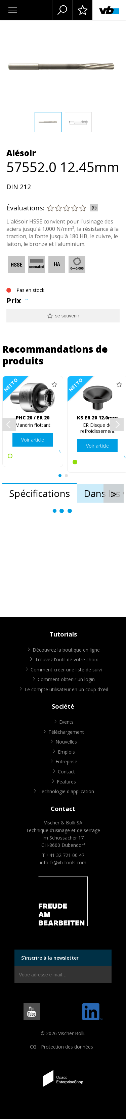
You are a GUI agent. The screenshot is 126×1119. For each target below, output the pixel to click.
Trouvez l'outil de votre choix (66, 659)
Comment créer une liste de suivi (66, 669)
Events (66, 722)
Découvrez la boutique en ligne (66, 650)
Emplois (66, 752)
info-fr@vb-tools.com (63, 862)
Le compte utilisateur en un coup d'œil (66, 689)
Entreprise (66, 761)
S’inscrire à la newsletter (50, 958)
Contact (66, 771)
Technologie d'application (66, 791)
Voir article (32, 440)
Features (66, 781)
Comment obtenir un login (66, 679)
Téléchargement (66, 732)
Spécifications (39, 493)
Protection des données (67, 1047)
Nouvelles (66, 742)
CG (33, 1047)
